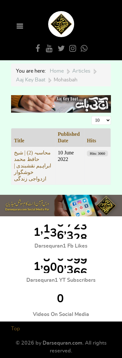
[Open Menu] (19, 26)
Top (15, 328)
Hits (91, 140)
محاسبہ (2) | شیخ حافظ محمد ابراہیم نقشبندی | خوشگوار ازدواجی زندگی (32, 165)
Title (19, 140)
